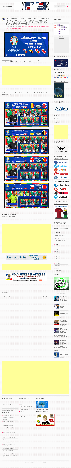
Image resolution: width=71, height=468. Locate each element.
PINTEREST (22, 416)
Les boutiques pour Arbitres (8, 430)
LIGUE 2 (56, 263)
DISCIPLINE (57, 238)
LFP (56, 258)
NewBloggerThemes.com (47, 463)
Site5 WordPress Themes (28, 463)
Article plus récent (6, 296)
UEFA (20, 28)
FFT (56, 254)
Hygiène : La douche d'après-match (10, 453)
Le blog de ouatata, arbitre (8, 404)
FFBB (56, 244)
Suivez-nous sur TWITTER (9, 6)
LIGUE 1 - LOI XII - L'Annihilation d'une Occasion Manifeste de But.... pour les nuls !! (64, 314)
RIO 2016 (57, 268)
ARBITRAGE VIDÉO (7, 415)
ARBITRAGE (28, 26)
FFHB (56, 249)
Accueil (26, 296)
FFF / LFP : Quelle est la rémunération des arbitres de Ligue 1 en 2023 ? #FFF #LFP (64, 299)
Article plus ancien (46, 296)
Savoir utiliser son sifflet (8, 435)
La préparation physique (8, 439)
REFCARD (57, 265)
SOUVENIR (57, 270)
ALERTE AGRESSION (59, 235)
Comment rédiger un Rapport (9, 437)
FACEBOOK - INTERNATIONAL (26, 406)
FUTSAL (56, 256)
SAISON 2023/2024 (15, 28)
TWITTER (22, 411)
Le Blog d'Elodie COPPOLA (8, 402)
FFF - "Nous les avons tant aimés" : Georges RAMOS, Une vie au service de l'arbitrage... (63, 323)
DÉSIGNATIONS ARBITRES (37, 26)
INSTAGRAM (22, 414)
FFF (55, 246)
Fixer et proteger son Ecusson (9, 432)
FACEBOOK (22, 402)
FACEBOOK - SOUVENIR (24, 409)
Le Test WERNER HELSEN (8, 450)
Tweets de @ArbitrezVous (59, 118)
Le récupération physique (8, 448)
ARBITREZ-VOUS (34, 462)
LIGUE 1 (56, 261)
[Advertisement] (26, 75)
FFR (56, 251)
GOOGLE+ (22, 404)
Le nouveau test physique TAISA (9, 442)
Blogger (44, 462)
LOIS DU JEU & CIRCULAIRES (8, 421)
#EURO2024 (24, 26)
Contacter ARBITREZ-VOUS (7, 410)
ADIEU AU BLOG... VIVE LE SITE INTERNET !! (63, 306)
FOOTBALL (44, 26)
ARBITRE (31, 26)
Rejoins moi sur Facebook (11, 6)
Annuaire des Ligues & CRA (8, 427)
